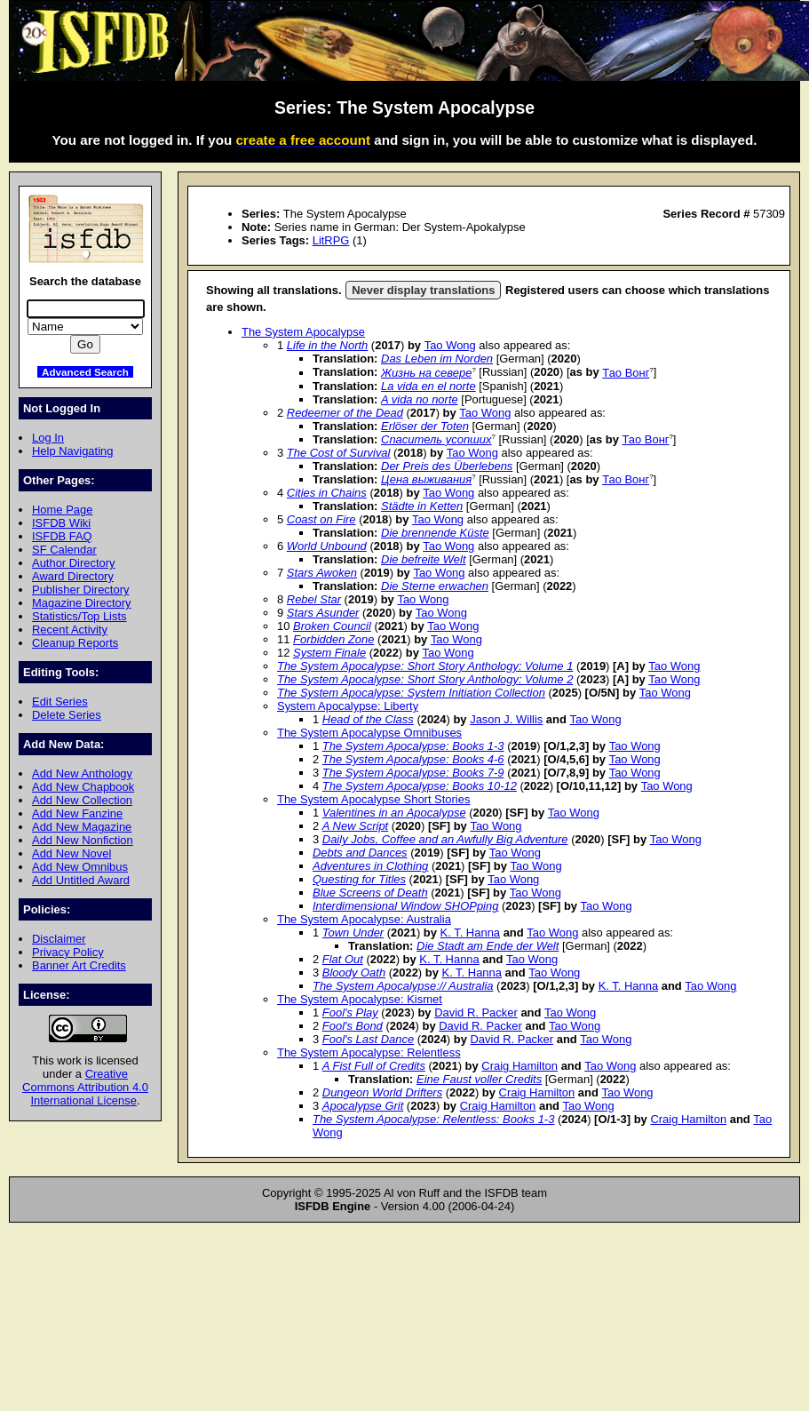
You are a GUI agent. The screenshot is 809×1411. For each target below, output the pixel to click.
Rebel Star (314, 599)
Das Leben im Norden (437, 358)
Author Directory (73, 563)
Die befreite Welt (423, 559)
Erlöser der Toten (425, 426)
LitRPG (331, 240)
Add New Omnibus (80, 866)
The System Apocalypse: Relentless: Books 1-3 (433, 1119)
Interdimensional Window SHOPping (405, 906)
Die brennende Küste (435, 532)
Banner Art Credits (79, 965)
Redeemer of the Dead (345, 412)
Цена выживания (426, 479)
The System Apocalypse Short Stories (373, 799)
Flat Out (342, 959)
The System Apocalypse (303, 332)
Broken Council (332, 626)
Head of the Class (368, 719)
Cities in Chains (327, 492)
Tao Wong (450, 345)
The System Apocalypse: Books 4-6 (413, 759)
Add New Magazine (81, 826)
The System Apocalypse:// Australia (403, 985)
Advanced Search (85, 372)
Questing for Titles (359, 879)
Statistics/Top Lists (79, 616)
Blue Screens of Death (370, 892)
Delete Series (66, 714)
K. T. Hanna (470, 932)
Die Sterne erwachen (434, 586)
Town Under (353, 932)
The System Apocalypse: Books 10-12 (419, 786)
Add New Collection (82, 800)
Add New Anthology (82, 773)
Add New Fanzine (77, 813)
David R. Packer (476, 1012)
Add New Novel (71, 853)
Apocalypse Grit (362, 1105)
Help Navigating (72, 451)
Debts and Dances (360, 852)
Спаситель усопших (436, 439)
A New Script (355, 826)
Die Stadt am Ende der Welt (487, 946)
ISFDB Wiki (61, 523)
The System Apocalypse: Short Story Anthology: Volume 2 (425, 679)
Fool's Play (350, 1012)
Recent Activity (69, 629)
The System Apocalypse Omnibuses (369, 732)
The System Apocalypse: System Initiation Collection (411, 692)
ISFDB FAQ (62, 536)
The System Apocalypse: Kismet (359, 999)
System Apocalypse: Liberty (347, 706)
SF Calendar (64, 549)
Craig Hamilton (519, 1065)
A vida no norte (419, 399)
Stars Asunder (323, 612)
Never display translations (423, 290)
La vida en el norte (428, 386)
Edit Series (60, 701)
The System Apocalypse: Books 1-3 (413, 746)
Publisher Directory (80, 589)
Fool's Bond (352, 1025)
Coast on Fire (321, 519)
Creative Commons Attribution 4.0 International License (85, 1087)
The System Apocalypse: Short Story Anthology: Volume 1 (425, 666)
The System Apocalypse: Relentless (369, 1052)
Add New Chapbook (83, 786)
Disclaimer (58, 938)
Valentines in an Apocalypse (394, 812)
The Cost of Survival (339, 452)
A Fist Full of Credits (373, 1065)
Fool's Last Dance (368, 1039)
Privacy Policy (68, 952)
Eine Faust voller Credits (479, 1079)
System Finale (329, 652)
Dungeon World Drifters (382, 1092)
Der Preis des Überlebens (446, 466)
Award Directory (73, 576)
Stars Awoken (322, 572)
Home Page (62, 509)
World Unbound (327, 546)
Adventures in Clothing (370, 866)
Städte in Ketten (422, 506)
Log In (48, 437)
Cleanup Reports (75, 643)
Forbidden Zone (333, 639)
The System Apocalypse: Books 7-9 (413, 772)
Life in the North (327, 345)
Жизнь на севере (426, 372)
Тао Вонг (625, 372)
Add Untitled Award (81, 880)
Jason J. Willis (506, 719)
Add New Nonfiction (82, 840)
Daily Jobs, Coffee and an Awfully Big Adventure (445, 839)
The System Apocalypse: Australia (364, 919)
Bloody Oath (353, 972)
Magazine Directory (81, 603)
